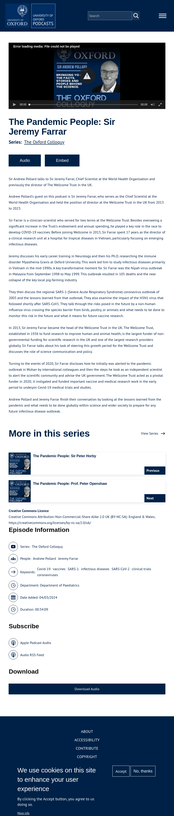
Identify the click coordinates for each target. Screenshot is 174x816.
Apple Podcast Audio (35, 644)
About (87, 732)
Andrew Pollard (44, 560)
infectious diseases (95, 570)
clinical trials (141, 570)
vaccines (59, 570)
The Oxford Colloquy (44, 143)
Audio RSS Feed (32, 656)
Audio (25, 162)
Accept (121, 771)
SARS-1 (73, 570)
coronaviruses (47, 576)
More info (23, 813)
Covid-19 (44, 570)
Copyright (87, 758)
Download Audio (87, 690)
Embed (62, 162)
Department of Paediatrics (59, 586)
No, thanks (143, 771)
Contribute (87, 749)
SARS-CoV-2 (121, 570)
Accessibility (87, 741)
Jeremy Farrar (68, 560)
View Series (149, 434)
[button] (87, 77)
